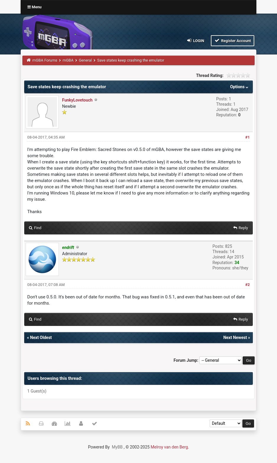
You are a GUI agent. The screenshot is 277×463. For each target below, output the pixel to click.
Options (239, 86)
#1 (247, 137)
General (85, 60)
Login (195, 40)
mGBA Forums (44, 60)
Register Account (232, 40)
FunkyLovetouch (77, 100)
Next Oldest (41, 337)
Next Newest (235, 337)
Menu (34, 7)
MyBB (117, 447)
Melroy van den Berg (169, 447)
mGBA (68, 60)
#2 (247, 284)
